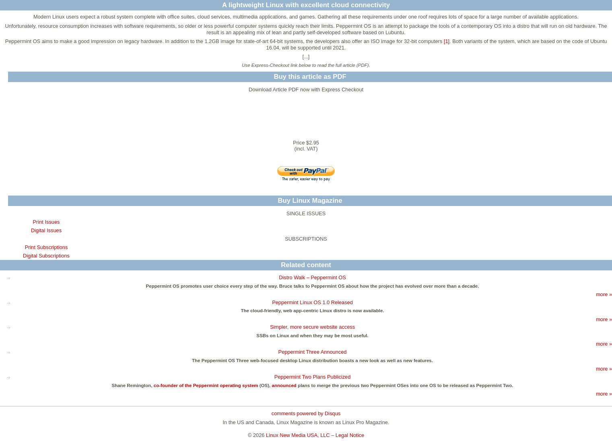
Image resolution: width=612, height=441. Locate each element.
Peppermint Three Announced (312, 352)
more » (604, 294)
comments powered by (306, 413)
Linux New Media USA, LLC (298, 435)
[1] (446, 41)
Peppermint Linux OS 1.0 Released (312, 302)
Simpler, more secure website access (312, 327)
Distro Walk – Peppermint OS (312, 277)
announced (284, 385)
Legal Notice (350, 435)
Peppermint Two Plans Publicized (312, 377)
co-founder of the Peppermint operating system (206, 385)
